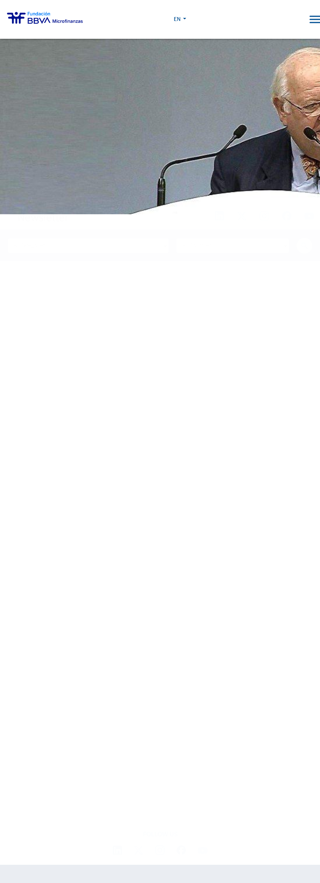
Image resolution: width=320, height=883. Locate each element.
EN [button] (289, 19)
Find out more (49, 478)
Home (21, 202)
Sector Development (36, 597)
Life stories (22, 663)
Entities (17, 608)
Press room (23, 740)
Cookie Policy (132, 847)
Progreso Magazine (35, 756)
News (13, 717)
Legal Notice (163, 847)
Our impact (22, 646)
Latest (16, 701)
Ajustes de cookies (24, 861)
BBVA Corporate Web (232, 847)
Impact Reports (27, 674)
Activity (17, 630)
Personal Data (193, 847)
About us (19, 569)
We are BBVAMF (27, 585)
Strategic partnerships (39, 619)
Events (16, 729)
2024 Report (23, 777)
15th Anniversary (30, 685)
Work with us (49, 816)
